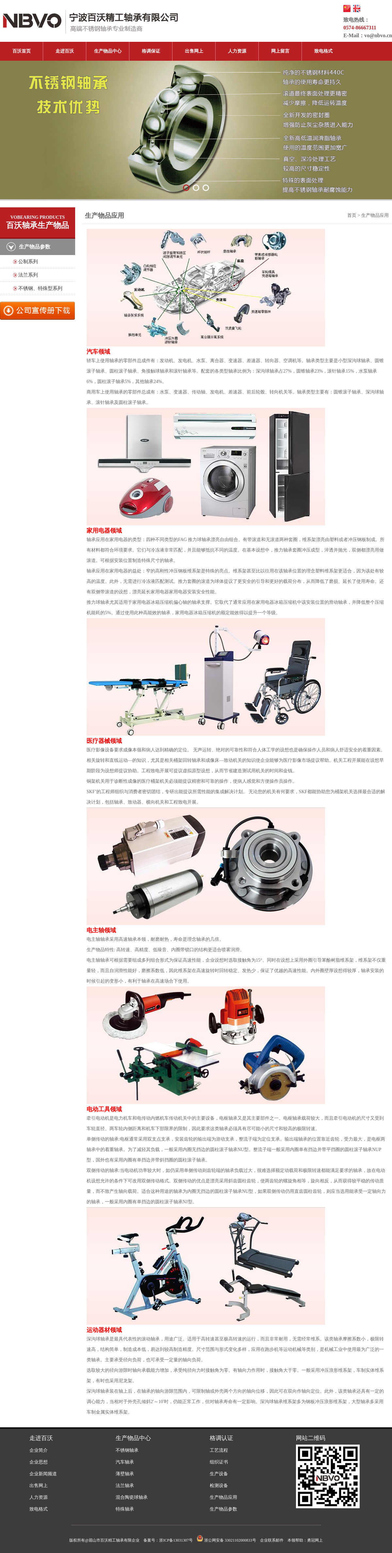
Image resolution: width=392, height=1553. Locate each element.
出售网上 (194, 51)
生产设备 (219, 1473)
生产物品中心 (108, 51)
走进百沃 (65, 51)
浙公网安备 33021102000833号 (226, 1540)
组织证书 (219, 1462)
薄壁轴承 (125, 1473)
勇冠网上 (315, 1540)
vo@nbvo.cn (378, 35)
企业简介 (38, 1450)
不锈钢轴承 (127, 1450)
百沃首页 (21, 51)
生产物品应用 (223, 1497)
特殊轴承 (125, 1509)
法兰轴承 (125, 1485)
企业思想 (38, 1462)
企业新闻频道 (43, 1473)
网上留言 (280, 51)
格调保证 (151, 51)
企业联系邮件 (272, 1540)
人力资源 (237, 51)
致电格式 (323, 51)
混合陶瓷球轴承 (132, 1497)
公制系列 (28, 261)
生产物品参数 (223, 1509)
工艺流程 (219, 1450)
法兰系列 (28, 275)
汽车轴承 (125, 1462)
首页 (351, 215)
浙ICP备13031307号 (176, 1540)
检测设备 (219, 1485)
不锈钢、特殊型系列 (40, 288)
